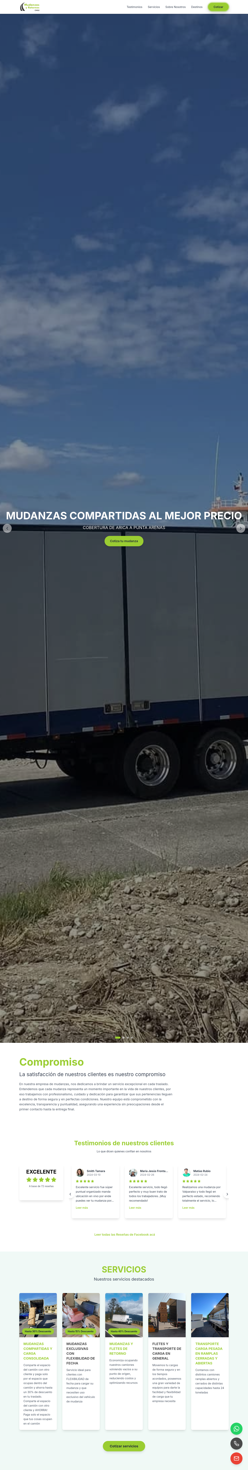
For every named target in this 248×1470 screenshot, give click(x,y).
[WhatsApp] (236, 1429)
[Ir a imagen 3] (128, 1038)
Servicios (154, 7)
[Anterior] (7, 528)
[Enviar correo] (236, 1458)
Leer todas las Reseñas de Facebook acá (124, 1234)
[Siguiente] (240, 528)
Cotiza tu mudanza (124, 541)
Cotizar (218, 7)
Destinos (197, 7)
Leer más (82, 1207)
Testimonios (134, 7)
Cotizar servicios (124, 1446)
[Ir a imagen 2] (124, 1038)
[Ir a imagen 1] (118, 1038)
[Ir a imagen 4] (132, 1038)
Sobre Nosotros (175, 7)
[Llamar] (236, 1444)
